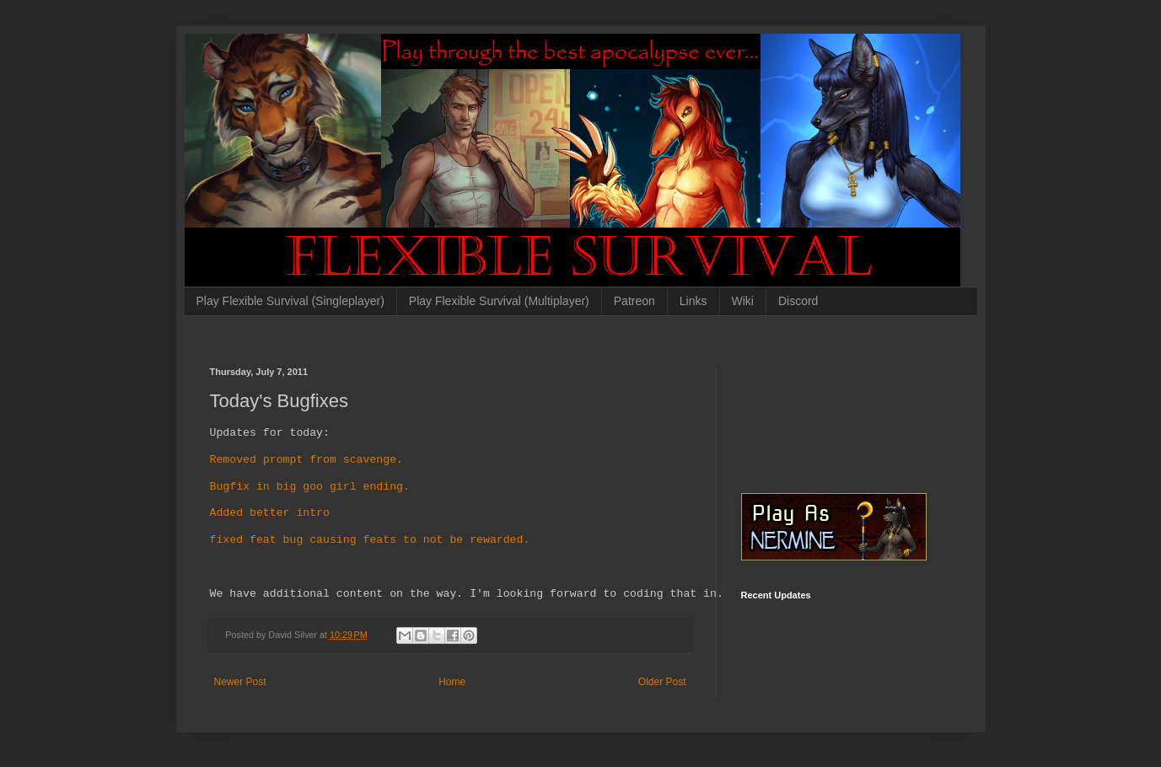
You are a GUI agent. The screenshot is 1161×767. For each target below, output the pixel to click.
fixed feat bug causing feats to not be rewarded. (370, 540)
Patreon (634, 301)
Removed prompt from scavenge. (306, 460)
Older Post (662, 682)
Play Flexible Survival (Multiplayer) (499, 301)
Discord (798, 301)
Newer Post (240, 682)
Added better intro (270, 513)
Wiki (743, 301)
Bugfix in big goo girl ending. (310, 487)
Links (693, 301)
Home (451, 682)
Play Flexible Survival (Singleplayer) (290, 301)
